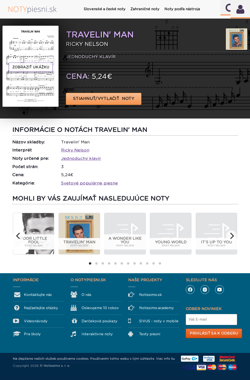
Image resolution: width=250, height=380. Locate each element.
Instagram (204, 289)
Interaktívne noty (97, 334)
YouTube (219, 289)
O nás (86, 295)
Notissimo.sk (150, 295)
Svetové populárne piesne (89, 183)
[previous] (18, 235)
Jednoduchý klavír (81, 158)
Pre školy (32, 334)
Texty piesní (149, 334)
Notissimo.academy (156, 308)
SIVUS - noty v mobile (158, 321)
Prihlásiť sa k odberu (214, 333)
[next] (231, 235)
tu (173, 358)
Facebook (190, 289)
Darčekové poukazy (99, 321)
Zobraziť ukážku (30, 67)
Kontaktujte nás (38, 295)
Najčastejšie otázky (41, 308)
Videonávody (36, 321)
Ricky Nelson (75, 150)
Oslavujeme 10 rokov (100, 308)
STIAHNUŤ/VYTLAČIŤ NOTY (103, 98)
